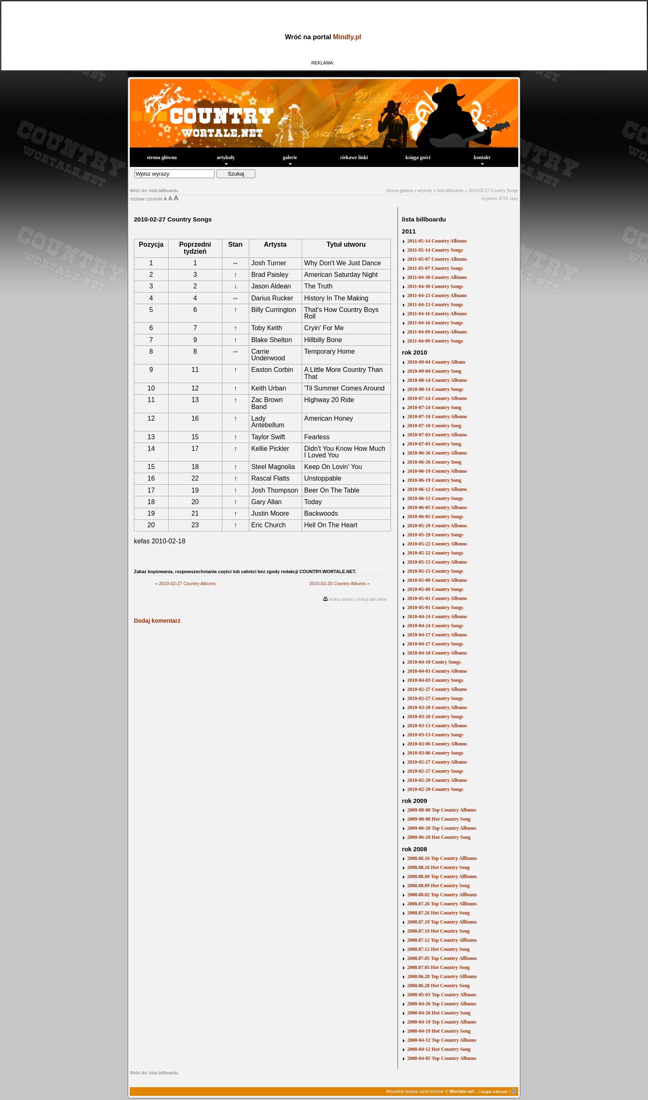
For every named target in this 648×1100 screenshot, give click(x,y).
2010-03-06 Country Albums (437, 744)
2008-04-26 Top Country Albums (441, 1004)
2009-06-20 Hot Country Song (439, 837)
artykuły (226, 160)
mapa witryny (494, 1091)
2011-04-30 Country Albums (437, 277)
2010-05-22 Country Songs (435, 553)
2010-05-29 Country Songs (435, 535)
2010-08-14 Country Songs (435, 389)
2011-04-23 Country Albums (437, 295)
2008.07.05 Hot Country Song (438, 967)
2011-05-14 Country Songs (435, 250)
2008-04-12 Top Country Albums (441, 1040)
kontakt (482, 160)
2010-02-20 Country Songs (435, 789)
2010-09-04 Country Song (434, 371)
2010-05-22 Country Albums (437, 544)
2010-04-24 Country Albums (437, 616)
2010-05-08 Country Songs (435, 589)
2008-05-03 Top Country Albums (441, 995)
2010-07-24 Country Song (434, 407)
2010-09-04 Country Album (436, 362)
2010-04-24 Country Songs (435, 626)
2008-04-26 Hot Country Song (439, 1013)
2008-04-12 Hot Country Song (439, 1049)
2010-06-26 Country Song (434, 462)
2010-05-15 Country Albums (437, 562)
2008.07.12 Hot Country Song (438, 949)
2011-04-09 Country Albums (437, 332)
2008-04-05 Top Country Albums (441, 1058)
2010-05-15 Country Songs (435, 571)
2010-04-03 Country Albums (437, 671)
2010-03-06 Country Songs (435, 753)
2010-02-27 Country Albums (187, 583)
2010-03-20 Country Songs (435, 716)
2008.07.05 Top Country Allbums (442, 958)
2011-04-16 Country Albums (437, 314)
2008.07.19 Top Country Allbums (442, 922)
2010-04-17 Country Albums (437, 635)
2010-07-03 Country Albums (437, 435)
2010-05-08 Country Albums (437, 580)
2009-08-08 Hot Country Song (439, 819)
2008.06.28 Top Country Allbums (442, 976)
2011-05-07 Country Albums (437, 259)
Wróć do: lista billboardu (154, 190)
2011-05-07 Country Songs (435, 268)
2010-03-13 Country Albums (437, 726)
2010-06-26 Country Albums (437, 453)
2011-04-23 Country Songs (435, 304)
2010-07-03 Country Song (434, 444)
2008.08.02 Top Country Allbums (442, 895)
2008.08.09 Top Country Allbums (442, 876)
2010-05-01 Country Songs (435, 607)
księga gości (417, 157)
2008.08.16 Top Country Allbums (442, 858)
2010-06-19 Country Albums (437, 471)
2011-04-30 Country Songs (435, 286)
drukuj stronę (341, 599)
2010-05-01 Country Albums (437, 598)
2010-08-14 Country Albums (437, 380)
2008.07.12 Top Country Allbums (442, 940)
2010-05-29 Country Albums (437, 526)
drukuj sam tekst (372, 599)
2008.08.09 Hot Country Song (438, 885)
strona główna (161, 157)
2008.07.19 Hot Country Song (438, 931)
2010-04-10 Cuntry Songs (434, 662)
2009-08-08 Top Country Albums (441, 810)
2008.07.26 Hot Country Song (438, 913)
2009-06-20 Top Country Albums (441, 828)
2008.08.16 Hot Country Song (438, 867)
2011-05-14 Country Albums (437, 241)
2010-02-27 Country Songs (493, 190)
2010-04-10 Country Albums (437, 653)
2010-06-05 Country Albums (437, 507)
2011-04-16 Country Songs (435, 323)
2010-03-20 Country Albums (437, 707)
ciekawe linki (354, 157)
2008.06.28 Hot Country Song (438, 985)
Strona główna (399, 190)
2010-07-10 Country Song (434, 426)
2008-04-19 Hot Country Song (439, 1031)
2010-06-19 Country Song (434, 480)
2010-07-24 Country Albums (437, 398)
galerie (290, 160)
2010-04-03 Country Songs (435, 680)
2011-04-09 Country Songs (435, 341)
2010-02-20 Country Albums (337, 583)
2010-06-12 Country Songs (435, 498)
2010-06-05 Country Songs (435, 516)
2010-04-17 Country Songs (435, 644)
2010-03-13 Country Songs (435, 735)
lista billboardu (450, 190)
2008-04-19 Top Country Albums (441, 1022)
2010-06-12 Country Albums (437, 489)
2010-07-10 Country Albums (437, 416)
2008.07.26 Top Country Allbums (442, 904)
